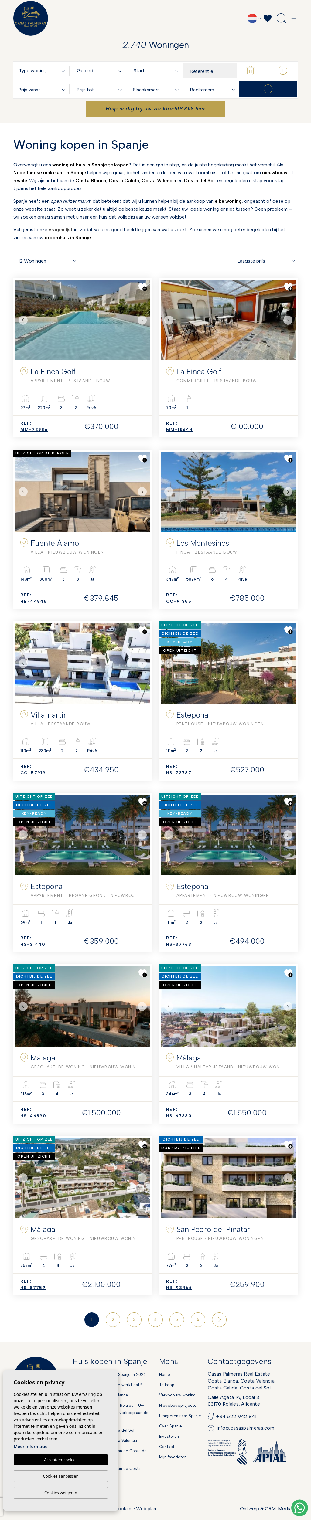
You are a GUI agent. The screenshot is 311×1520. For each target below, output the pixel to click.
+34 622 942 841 (236, 1416)
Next (144, 320)
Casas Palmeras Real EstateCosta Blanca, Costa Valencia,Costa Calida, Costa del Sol (242, 1381)
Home (164, 1374)
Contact (166, 1446)
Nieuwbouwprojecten (179, 1405)
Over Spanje (170, 1426)
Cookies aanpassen (61, 1476)
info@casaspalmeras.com (245, 1428)
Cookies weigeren (60, 1492)
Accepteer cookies (60, 1460)
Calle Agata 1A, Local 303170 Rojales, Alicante (234, 1400)
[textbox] (43, 70)
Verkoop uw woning (177, 1395)
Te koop (166, 1385)
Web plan (146, 1509)
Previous (21, 320)
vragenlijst (61, 229)
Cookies (123, 1509)
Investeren (169, 1436)
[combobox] (43, 70)
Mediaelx (288, 1509)
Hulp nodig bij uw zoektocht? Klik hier (155, 108)
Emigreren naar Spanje (180, 1415)
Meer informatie (30, 1447)
